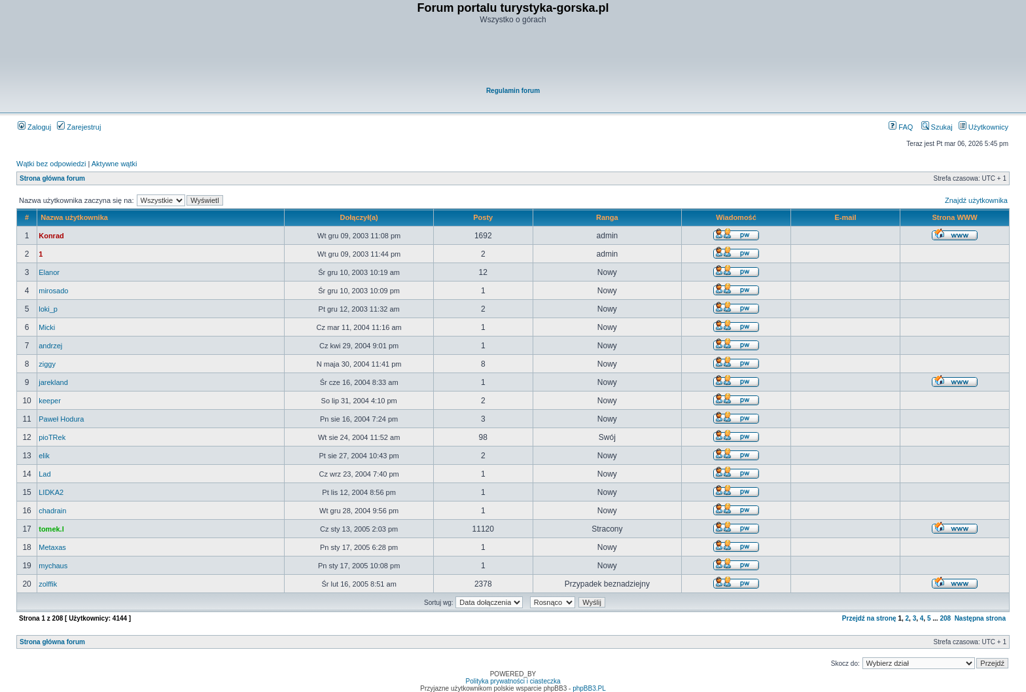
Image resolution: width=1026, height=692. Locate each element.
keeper (50, 401)
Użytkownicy (983, 127)
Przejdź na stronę (869, 618)
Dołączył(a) (359, 217)
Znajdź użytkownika (976, 200)
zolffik (48, 584)
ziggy (47, 364)
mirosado (53, 291)
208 (945, 618)
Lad (44, 474)
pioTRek (52, 437)
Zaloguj (34, 127)
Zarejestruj (79, 127)
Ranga (607, 217)
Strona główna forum (52, 178)
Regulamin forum (513, 90)
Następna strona (980, 618)
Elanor (49, 272)
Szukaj (937, 127)
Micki (47, 327)
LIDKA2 (51, 492)
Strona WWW (954, 217)
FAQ (901, 127)
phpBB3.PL (589, 688)
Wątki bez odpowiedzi (51, 164)
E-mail (846, 217)
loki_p (48, 309)
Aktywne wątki (114, 164)
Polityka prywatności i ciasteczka (512, 681)
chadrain (52, 511)
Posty (483, 217)
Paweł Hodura (61, 419)
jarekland (53, 382)
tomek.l (51, 529)
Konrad (51, 236)
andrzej (50, 346)
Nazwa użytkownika (74, 217)
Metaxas (52, 547)
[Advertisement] (513, 56)
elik (44, 456)
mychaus (53, 566)
